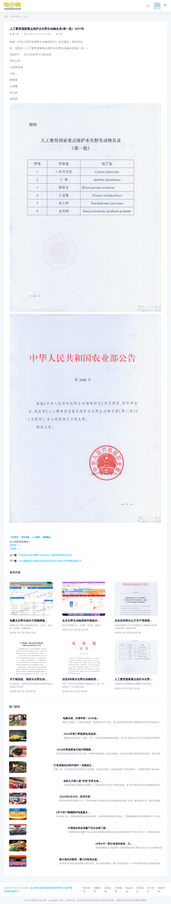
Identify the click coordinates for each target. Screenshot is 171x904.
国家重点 (47, 537)
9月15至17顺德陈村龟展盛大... (73, 812)
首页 (6, 16)
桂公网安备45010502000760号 (47, 887)
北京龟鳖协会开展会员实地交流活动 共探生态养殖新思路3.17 (50, 560)
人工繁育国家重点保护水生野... (133, 679)
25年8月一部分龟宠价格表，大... (114, 843)
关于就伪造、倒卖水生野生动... (28, 679)
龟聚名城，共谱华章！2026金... (81, 718)
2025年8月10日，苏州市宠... (75, 796)
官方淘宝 (150, 889)
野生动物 (25, 537)
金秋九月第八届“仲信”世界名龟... (82, 781)
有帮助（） (16, 545)
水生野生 (15, 537)
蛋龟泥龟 (107, 889)
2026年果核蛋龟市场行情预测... (75, 749)
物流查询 (161, 889)
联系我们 (139, 889)
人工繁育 (36, 537)
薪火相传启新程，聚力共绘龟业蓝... (79, 859)
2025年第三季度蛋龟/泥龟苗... (81, 733)
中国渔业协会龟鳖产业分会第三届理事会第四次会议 (45, 555)
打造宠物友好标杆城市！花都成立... (74, 765)
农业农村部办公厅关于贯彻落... (133, 620)
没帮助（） (16, 548)
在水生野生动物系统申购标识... (81, 620)
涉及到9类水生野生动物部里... (80, 679)
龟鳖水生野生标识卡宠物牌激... (28, 620)
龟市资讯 (15, 16)
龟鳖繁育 (97, 889)
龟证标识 (129, 889)
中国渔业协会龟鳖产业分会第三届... (88, 828)
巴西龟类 (118, 889)
